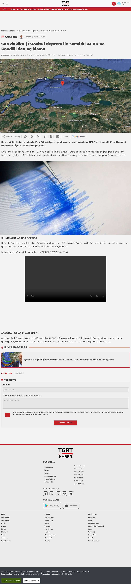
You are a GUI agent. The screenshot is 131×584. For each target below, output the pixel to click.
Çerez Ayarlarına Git (31, 580)
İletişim (46, 473)
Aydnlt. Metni (78, 480)
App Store (71, 505)
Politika (47, 541)
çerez (43, 571)
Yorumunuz (22, 395)
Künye (46, 470)
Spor (90, 529)
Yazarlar (91, 538)
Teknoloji (91, 532)
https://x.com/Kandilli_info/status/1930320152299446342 (34, 252)
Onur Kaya (39, 36)
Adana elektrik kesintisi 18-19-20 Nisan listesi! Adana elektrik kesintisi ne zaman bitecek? (49, 9)
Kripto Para (49, 520)
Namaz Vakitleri (50, 535)
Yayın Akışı (92, 535)
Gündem (12, 31)
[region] (65, 575)
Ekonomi (4, 532)
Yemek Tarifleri (93, 541)
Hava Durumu (6, 541)
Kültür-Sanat (49, 517)
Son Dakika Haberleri (96, 526)
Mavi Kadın (49, 529)
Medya (47, 532)
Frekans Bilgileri (50, 476)
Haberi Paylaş (11, 136)
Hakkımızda (48, 467)
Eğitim (3, 529)
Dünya (3, 526)
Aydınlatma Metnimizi (50, 574)
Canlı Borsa (5, 517)
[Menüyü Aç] (7, 4)
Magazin (48, 526)
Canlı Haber (5, 520)
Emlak (3, 535)
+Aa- (65, 136)
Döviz (3, 523)
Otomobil (48, 538)
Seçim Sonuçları (94, 523)
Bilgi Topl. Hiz (79, 475)
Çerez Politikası (49, 479)
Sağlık (90, 520)
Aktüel (3, 514)
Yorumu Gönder (65, 423)
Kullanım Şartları (79, 466)
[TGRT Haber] (65, 3)
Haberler (4, 31)
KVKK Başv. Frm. (79, 483)
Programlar (92, 514)
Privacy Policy (79, 472)
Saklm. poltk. (48, 482)
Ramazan (91, 517)
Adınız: (6, 385)
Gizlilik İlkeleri (78, 469)
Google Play (52, 505)
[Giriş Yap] (114, 4)
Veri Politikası (78, 478)
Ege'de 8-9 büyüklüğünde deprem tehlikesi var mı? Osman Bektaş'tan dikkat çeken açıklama (69, 359)
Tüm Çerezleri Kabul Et (11, 580)
